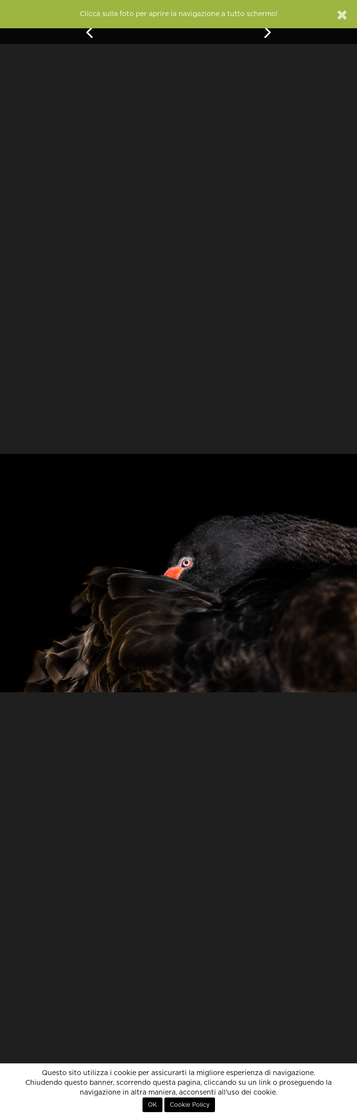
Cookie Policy (190, 1105)
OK (152, 1105)
